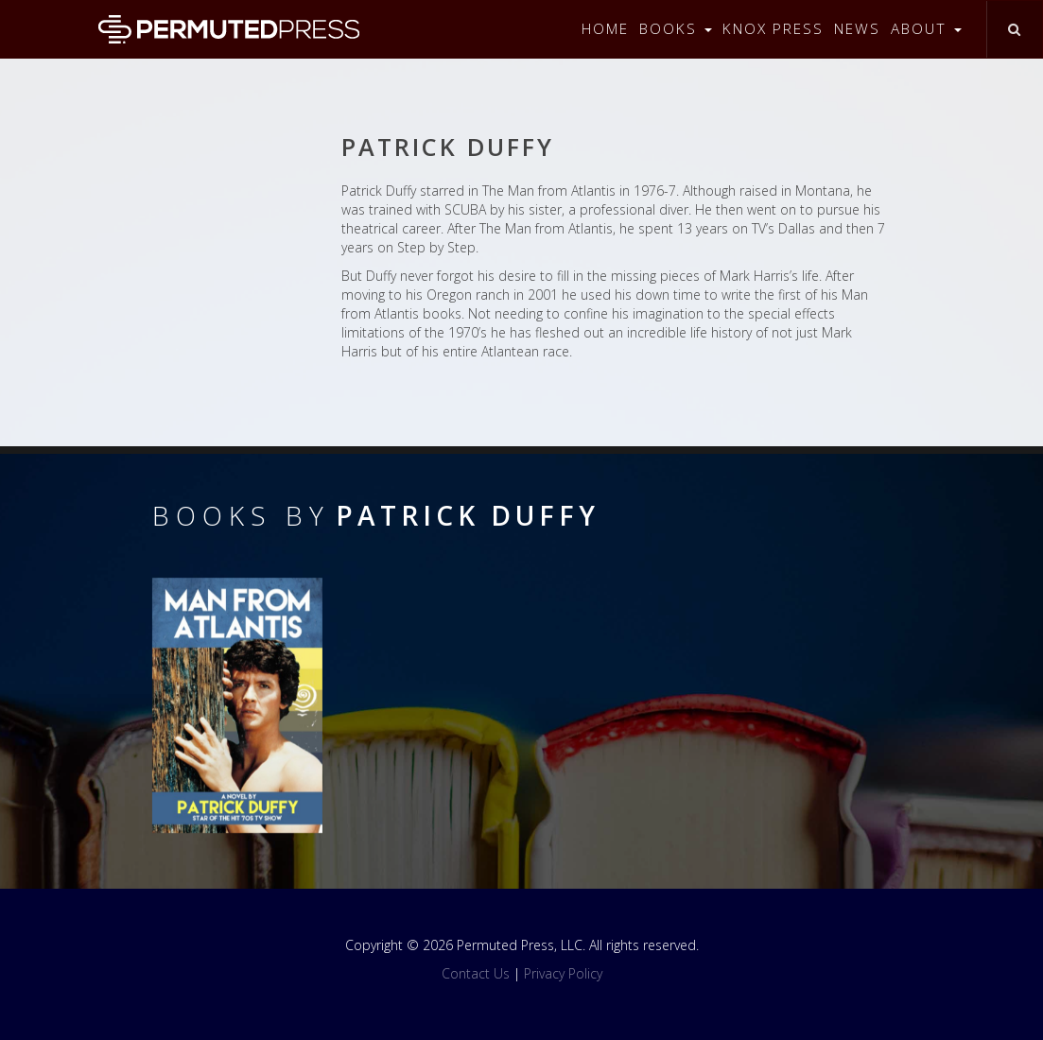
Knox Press (773, 29)
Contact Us (476, 973)
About (926, 29)
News (857, 29)
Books (675, 29)
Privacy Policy (563, 973)
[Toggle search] (1014, 29)
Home (605, 29)
